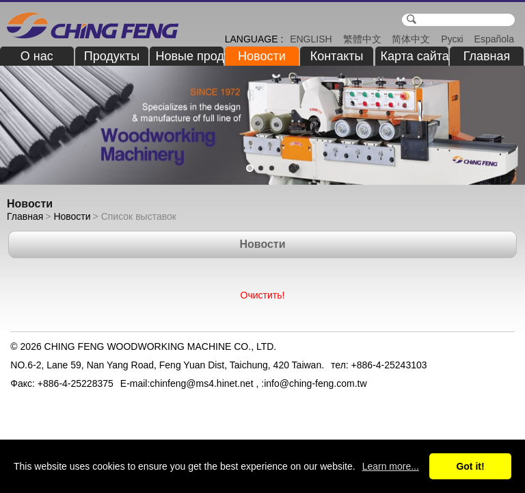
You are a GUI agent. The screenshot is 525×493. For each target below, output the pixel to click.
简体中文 (411, 39)
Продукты (111, 56)
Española (494, 39)
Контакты (337, 56)
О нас (37, 56)
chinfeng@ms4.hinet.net (201, 383)
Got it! (470, 466)
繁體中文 (362, 39)
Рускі (452, 39)
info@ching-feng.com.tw (315, 383)
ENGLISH (311, 39)
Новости (262, 56)
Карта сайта (415, 56)
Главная (487, 56)
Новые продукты (189, 56)
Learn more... (390, 466)
